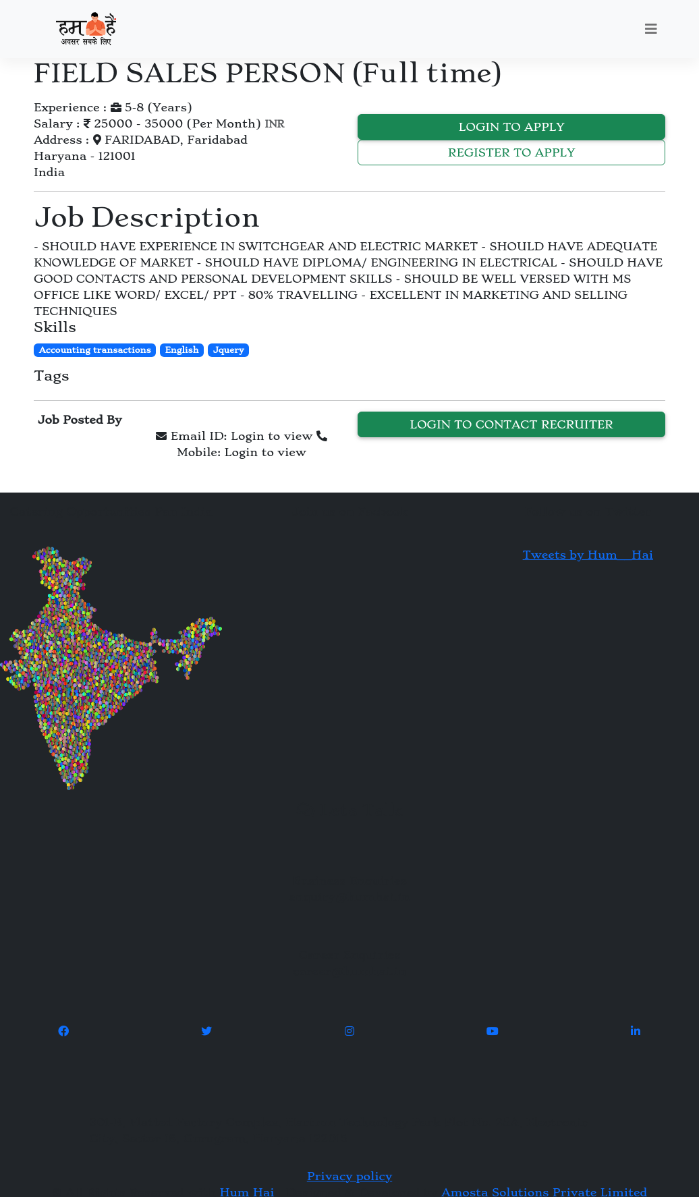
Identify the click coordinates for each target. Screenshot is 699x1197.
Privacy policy (349, 1176)
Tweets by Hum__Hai (588, 554)
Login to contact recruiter (511, 424)
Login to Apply (512, 127)
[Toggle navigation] (651, 29)
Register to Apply (512, 152)
